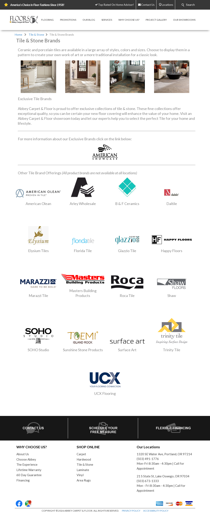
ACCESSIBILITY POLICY (155, 510)
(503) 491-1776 (148, 459)
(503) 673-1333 (148, 481)
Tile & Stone (36, 34)
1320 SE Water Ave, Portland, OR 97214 (164, 454)
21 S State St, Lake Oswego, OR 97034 (163, 476)
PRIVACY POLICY (131, 510)
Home (18, 34)
